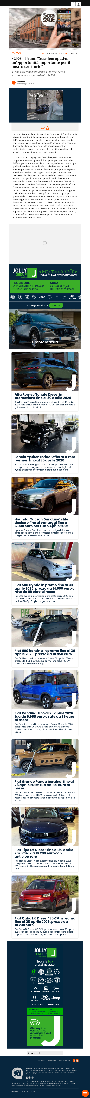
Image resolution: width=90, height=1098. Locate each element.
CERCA (56, 305)
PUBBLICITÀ (52, 1061)
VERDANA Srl (15, 1092)
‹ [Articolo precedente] (12, 329)
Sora (86, 1091)
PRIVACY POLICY (64, 1061)
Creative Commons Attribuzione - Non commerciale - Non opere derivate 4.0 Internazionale (50, 1073)
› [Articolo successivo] (77, 329)
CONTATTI (41, 1061)
